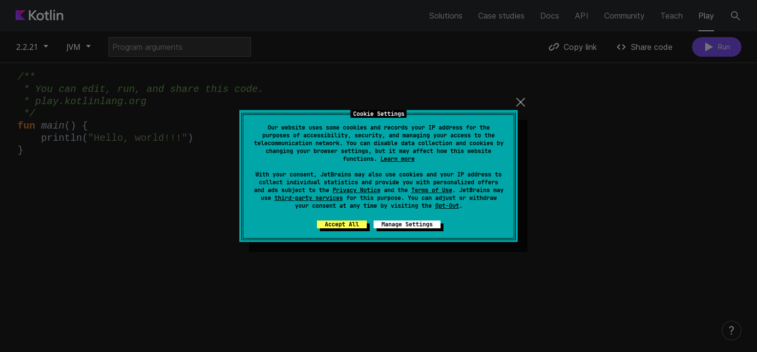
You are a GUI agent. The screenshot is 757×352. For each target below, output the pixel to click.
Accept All (342, 224)
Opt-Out (447, 206)
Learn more (397, 159)
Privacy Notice (356, 190)
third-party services (308, 198)
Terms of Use (431, 190)
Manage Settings (407, 224)
